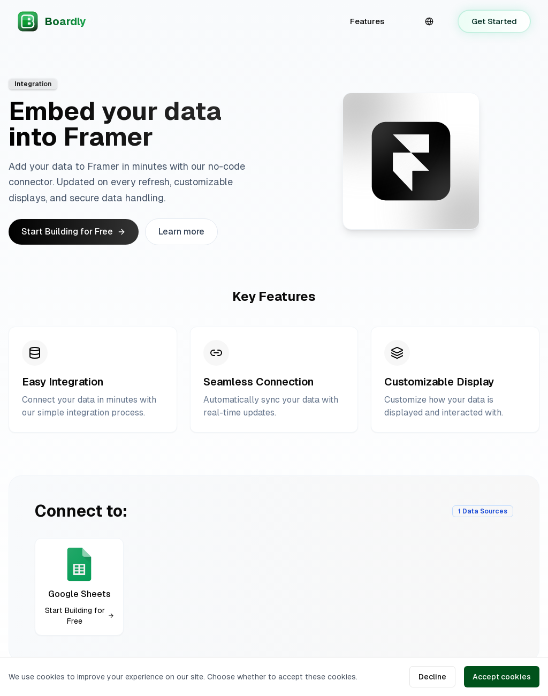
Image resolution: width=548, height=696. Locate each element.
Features (367, 21)
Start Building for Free (73, 231)
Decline (432, 676)
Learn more (181, 231)
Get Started (494, 21)
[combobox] (429, 21)
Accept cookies (502, 676)
